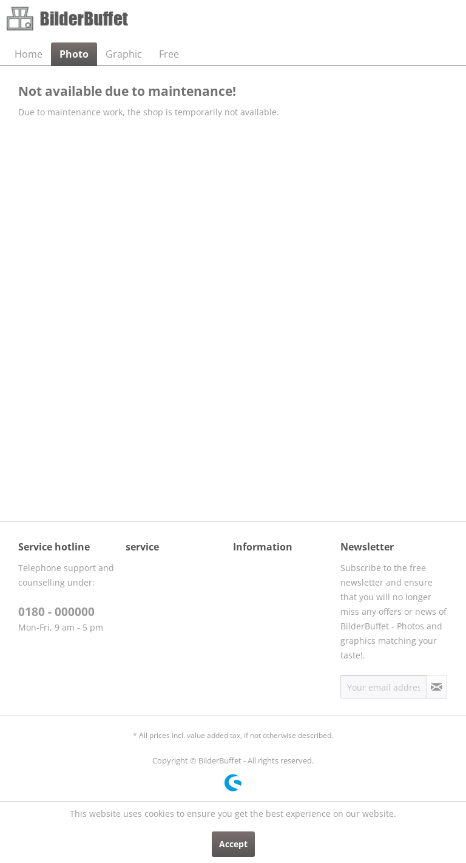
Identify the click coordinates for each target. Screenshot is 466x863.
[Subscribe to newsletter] (436, 687)
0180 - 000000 (56, 612)
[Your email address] (383, 687)
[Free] (168, 54)
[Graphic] (123, 54)
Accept (233, 844)
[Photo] (74, 54)
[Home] (28, 54)
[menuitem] (28, 54)
